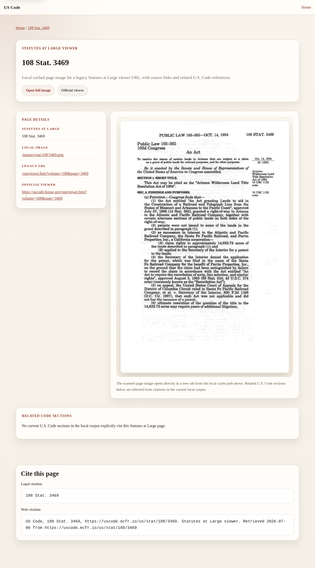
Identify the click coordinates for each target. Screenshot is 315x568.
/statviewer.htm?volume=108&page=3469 (55, 173)
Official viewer (72, 90)
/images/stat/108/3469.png (42, 155)
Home (306, 7)
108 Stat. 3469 (38, 28)
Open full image (38, 90)
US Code (12, 7)
